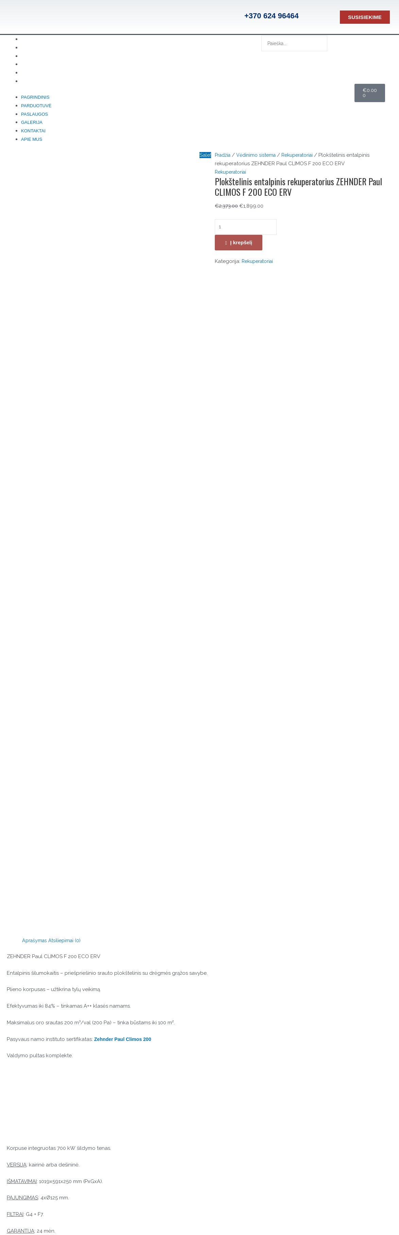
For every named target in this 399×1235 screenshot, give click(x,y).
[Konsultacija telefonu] (26, 1091)
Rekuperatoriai (304, 159)
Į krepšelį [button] (263, 1017)
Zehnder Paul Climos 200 (124, 380)
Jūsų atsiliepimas (28, 705)
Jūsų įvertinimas (27, 695)
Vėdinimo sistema (259, 159)
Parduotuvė (36, 108)
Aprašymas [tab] (35, 282)
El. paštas (20, 828)
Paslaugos (34, 116)
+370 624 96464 (271, 16)
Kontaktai (33, 134)
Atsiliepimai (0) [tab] (67, 282)
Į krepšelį (241, 247)
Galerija (31, 125)
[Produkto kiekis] (248, 231)
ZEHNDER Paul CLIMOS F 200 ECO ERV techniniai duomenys (79, 622)
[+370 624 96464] (232, 16)
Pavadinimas (23, 803)
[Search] (271, 58)
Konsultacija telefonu (62, 1082)
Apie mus (42, 83)
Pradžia (223, 159)
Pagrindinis (35, 99)
